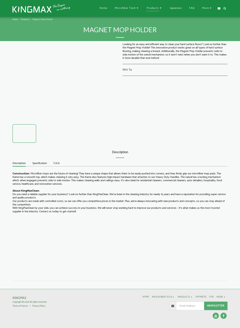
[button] (127, 8)
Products (25, 19)
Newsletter (215, 305)
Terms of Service (20, 306)
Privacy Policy (38, 306)
